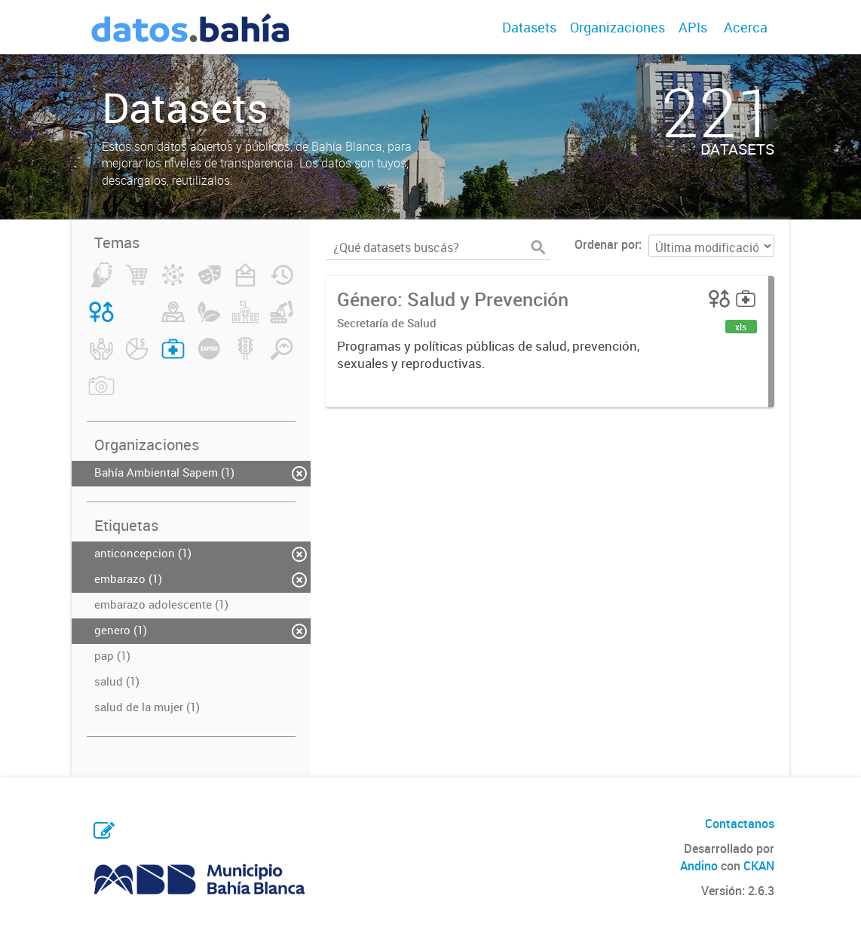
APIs (693, 27)
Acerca (746, 27)
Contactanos (739, 823)
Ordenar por (607, 244)
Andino (699, 865)
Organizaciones (617, 27)
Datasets (529, 27)
